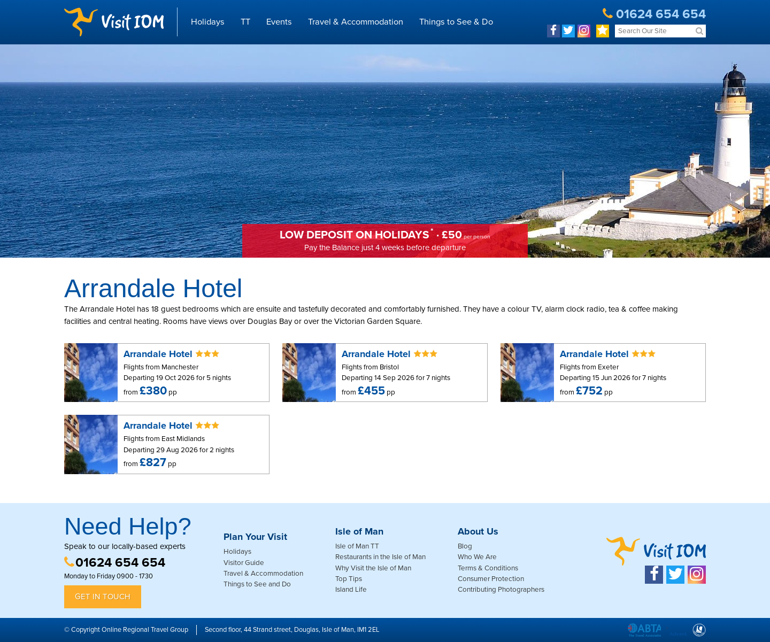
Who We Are (477, 557)
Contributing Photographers (501, 589)
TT (245, 22)
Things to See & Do (456, 22)
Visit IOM (114, 21)
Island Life (351, 589)
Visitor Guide (244, 563)
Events (279, 22)
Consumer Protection (491, 579)
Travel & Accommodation (355, 22)
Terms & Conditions (488, 568)
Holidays (208, 22)
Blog (465, 546)
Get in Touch (102, 596)
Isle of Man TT (357, 546)
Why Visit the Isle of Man (373, 568)
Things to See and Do (257, 584)
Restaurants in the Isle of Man (380, 557)
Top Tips (348, 579)
